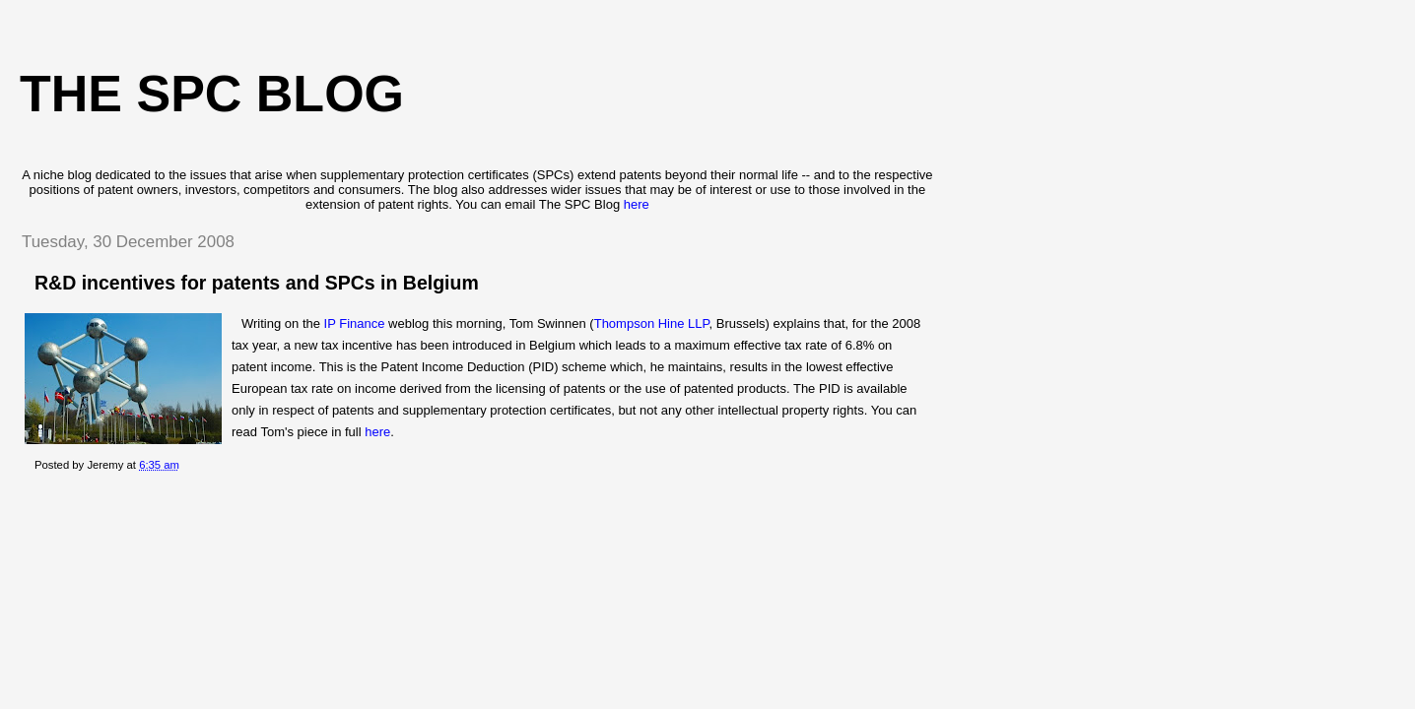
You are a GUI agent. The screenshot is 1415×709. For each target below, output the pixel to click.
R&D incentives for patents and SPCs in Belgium (256, 282)
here (636, 204)
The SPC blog (212, 93)
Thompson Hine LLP (651, 323)
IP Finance (352, 323)
